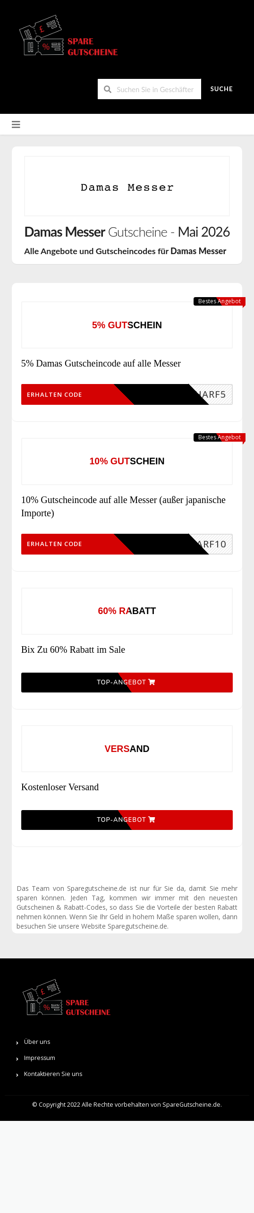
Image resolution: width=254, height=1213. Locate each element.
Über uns (37, 1134)
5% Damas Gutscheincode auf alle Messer (101, 376)
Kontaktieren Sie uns (53, 1166)
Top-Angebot (126, 747)
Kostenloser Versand (60, 865)
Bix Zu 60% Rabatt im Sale (73, 701)
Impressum (39, 1150)
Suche (222, 89)
